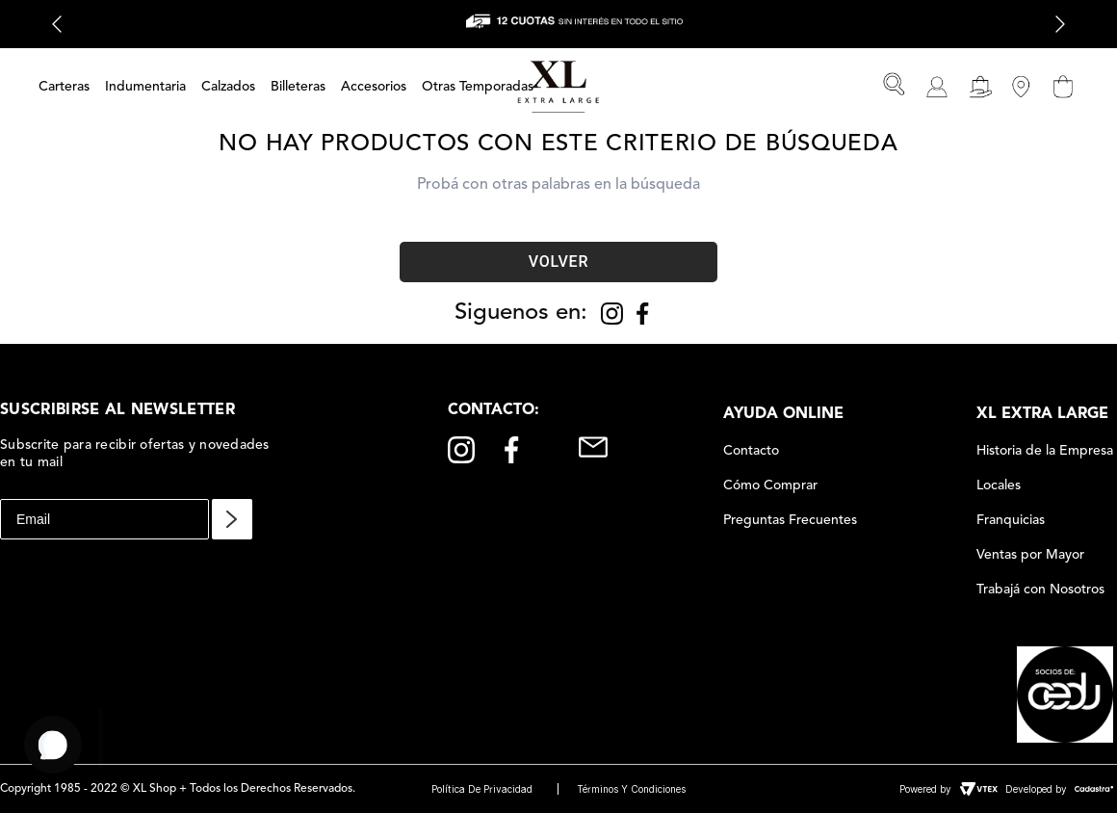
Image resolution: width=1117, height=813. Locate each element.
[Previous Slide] (57, 24)
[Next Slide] (1060, 24)
